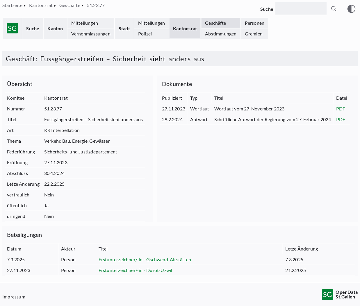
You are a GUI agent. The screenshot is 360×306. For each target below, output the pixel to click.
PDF (340, 108)
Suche (32, 28)
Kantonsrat (185, 28)
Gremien (254, 33)
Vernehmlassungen (91, 33)
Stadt (124, 28)
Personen (255, 23)
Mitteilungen (84, 23)
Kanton (55, 28)
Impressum (13, 296)
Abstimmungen (220, 33)
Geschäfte (215, 23)
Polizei (145, 33)
